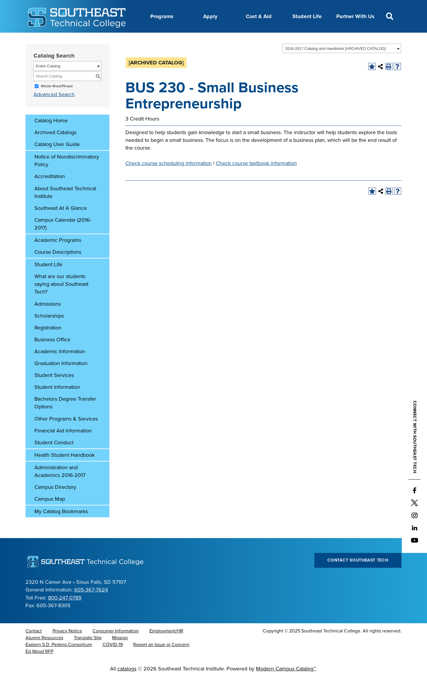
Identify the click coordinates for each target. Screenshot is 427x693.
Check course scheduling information (168, 178)
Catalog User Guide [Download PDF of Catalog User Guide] (57, 159)
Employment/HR (166, 646)
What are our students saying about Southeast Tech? (61, 299)
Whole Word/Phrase (57, 101)
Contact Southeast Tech (357, 575)
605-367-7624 (91, 604)
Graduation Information (60, 378)
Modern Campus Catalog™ (286, 683)
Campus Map (49, 513)
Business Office (52, 354)
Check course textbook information (256, 178)
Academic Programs (57, 255)
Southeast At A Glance (60, 223)
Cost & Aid (259, 16)
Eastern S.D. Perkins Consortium (59, 659)
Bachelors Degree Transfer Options (65, 417)
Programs (161, 16)
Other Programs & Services (66, 433)
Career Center (135, 39)
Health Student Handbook (64, 470)
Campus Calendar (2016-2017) (62, 238)
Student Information (57, 402)
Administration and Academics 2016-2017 (59, 486)
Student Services (54, 390)
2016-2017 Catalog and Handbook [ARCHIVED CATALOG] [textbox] (335, 63)
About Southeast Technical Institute (65, 207)
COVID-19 (113, 659)
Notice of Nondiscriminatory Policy (66, 175)
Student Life (307, 16)
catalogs (126, 683)
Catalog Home (51, 135)
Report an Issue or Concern (161, 659)
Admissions (47, 318)
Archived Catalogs (55, 147)
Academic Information (59, 366)
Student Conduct (54, 457)
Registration (47, 342)
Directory (198, 39)
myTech (281, 39)
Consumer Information (116, 646)
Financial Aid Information (63, 445)
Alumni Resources (44, 653)
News (223, 39)
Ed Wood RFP (39, 666)
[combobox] (342, 63)
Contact (34, 646)
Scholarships (49, 330)
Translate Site (88, 653)
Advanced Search (54, 109)
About (104, 39)
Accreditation (49, 191)
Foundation (251, 39)
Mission (120, 653)
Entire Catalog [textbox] (48, 81)
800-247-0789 (65, 612)
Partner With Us (355, 16)
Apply (210, 16)
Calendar (169, 39)
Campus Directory (55, 502)
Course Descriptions (57, 267)
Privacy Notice (67, 646)
